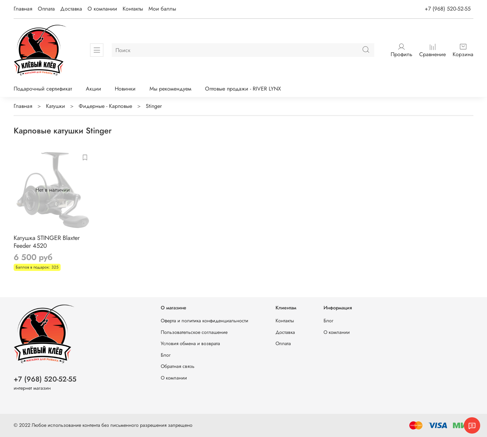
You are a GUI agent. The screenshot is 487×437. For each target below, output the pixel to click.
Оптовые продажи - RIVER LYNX (243, 89)
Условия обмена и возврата (190, 343)
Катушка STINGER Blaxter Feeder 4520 (47, 241)
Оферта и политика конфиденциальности (204, 320)
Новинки (125, 89)
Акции (93, 89)
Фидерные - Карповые (105, 106)
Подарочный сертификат (43, 89)
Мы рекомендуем (170, 89)
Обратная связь (177, 366)
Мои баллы (162, 9)
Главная (23, 9)
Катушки (55, 106)
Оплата (46, 9)
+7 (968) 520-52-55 (448, 9)
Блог (166, 355)
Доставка (71, 9)
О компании (102, 9)
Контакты (133, 9)
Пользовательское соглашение (194, 332)
